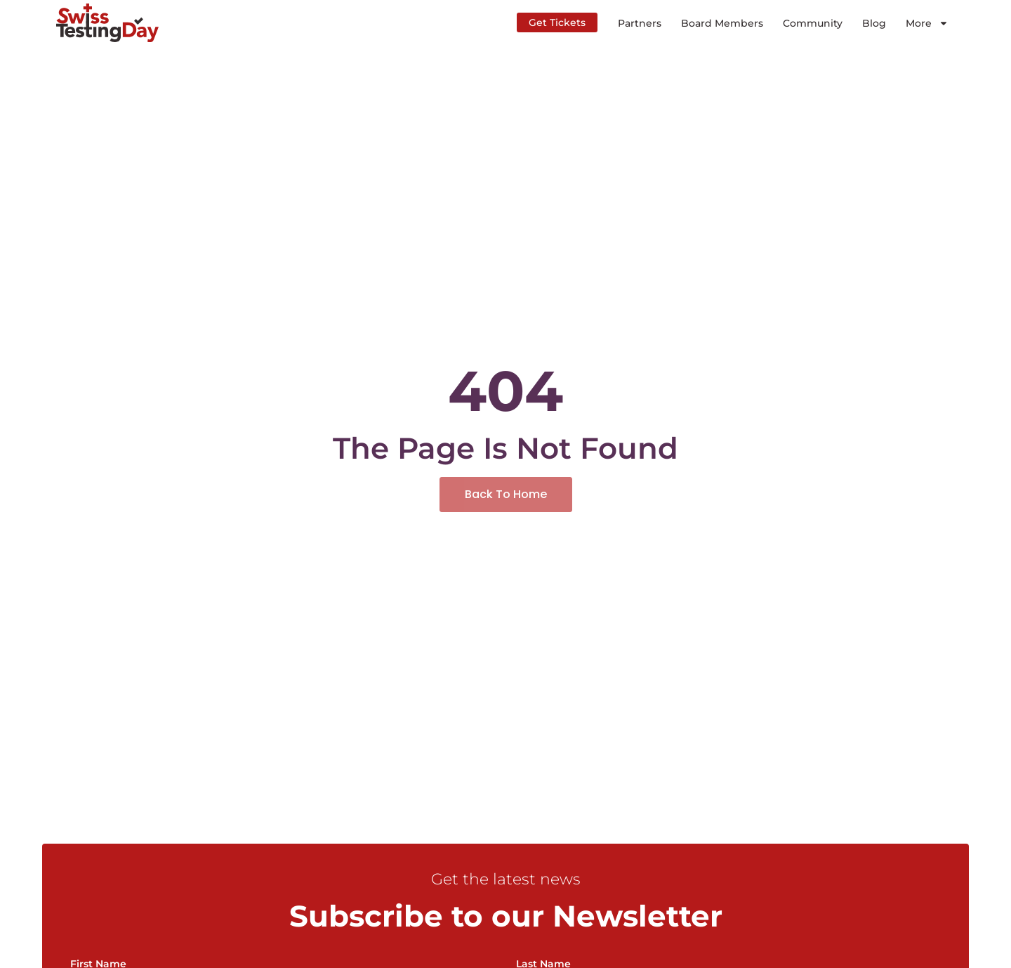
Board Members (722, 23)
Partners (639, 23)
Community (812, 23)
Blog (874, 23)
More (927, 23)
